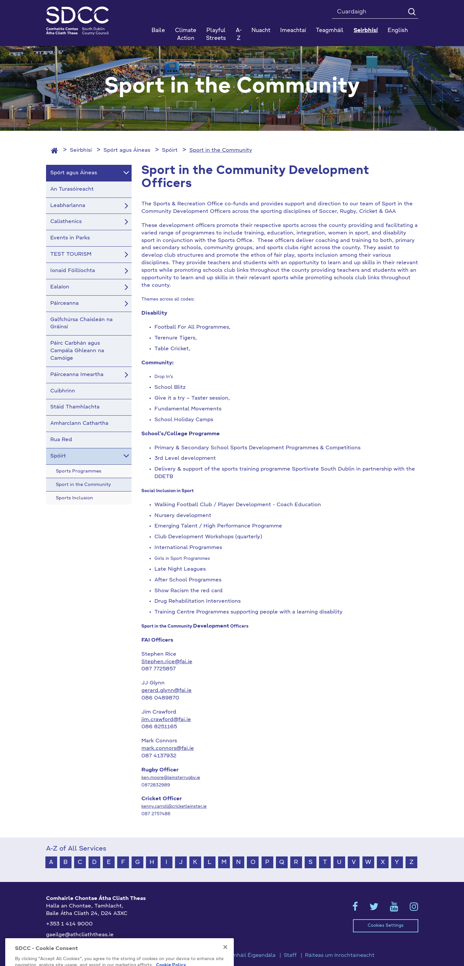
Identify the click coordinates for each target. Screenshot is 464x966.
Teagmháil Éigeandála (248, 955)
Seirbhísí (81, 150)
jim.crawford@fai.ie (166, 719)
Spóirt (170, 150)
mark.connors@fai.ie (167, 748)
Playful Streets (216, 34)
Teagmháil (330, 30)
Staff (290, 955)
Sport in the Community (220, 150)
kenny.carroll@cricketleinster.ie (174, 806)
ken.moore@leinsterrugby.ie (170, 778)
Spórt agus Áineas (127, 150)
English (398, 30)
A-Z (239, 34)
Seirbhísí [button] (366, 30)
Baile (158, 30)
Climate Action (185, 34)
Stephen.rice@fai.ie (166, 661)
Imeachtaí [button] (293, 30)
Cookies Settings (386, 925)
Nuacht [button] (260, 30)
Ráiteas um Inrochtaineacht (340, 955)
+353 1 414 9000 (69, 924)
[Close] (225, 959)
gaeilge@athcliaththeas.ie (80, 935)
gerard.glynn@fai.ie (166, 690)
